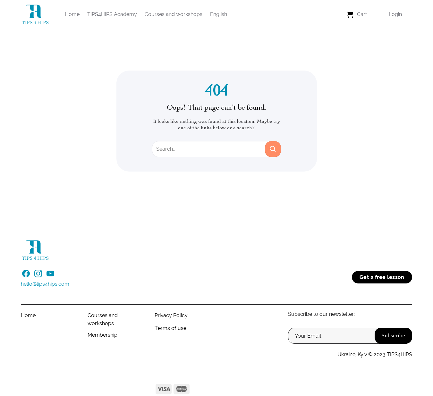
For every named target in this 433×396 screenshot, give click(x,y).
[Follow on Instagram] (38, 275)
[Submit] (273, 149)
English (218, 14)
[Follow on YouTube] (50, 275)
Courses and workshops (173, 14)
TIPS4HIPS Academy (112, 14)
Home (72, 14)
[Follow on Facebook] (26, 275)
